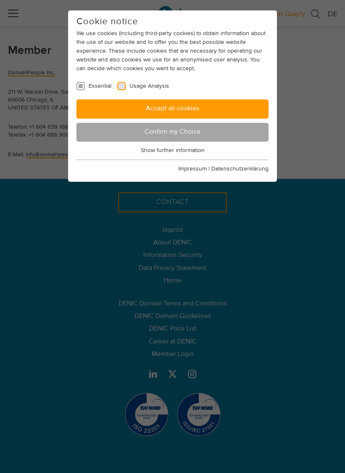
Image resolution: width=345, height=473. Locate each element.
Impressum (192, 169)
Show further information (173, 150)
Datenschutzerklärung (240, 169)
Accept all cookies (172, 108)
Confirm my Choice (172, 132)
